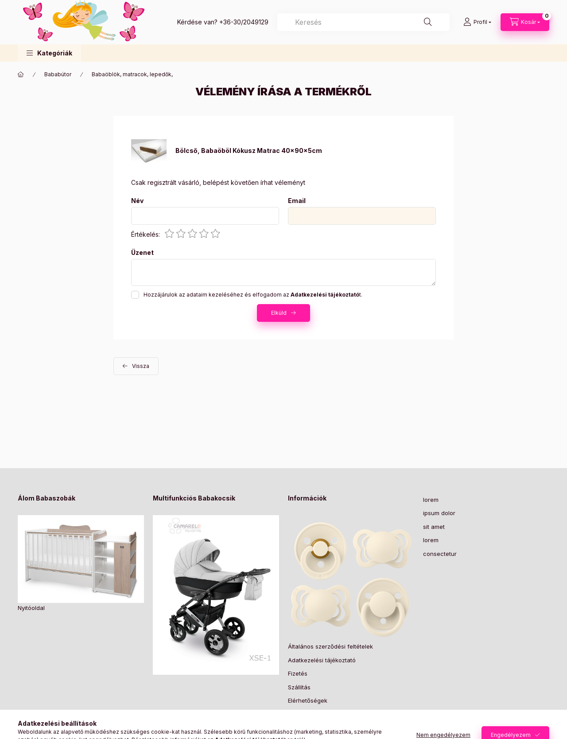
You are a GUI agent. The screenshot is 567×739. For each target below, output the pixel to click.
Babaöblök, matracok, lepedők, (132, 74)
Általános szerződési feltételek (330, 646)
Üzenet (142, 252)
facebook (290, 723)
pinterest (308, 723)
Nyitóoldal (31, 607)
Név (137, 200)
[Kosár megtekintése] (525, 22)
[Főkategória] (21, 74)
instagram (326, 723)
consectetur (440, 553)
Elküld (279, 312)
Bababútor (57, 74)
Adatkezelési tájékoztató (322, 660)
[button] (49, 53)
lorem (431, 499)
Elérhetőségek (307, 700)
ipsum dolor (439, 512)
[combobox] (363, 22)
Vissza (140, 366)
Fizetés (297, 673)
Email (297, 200)
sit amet (434, 526)
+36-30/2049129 (243, 22)
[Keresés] (428, 22)
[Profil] (477, 22)
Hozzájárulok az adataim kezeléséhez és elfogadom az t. (253, 294)
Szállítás (299, 687)
